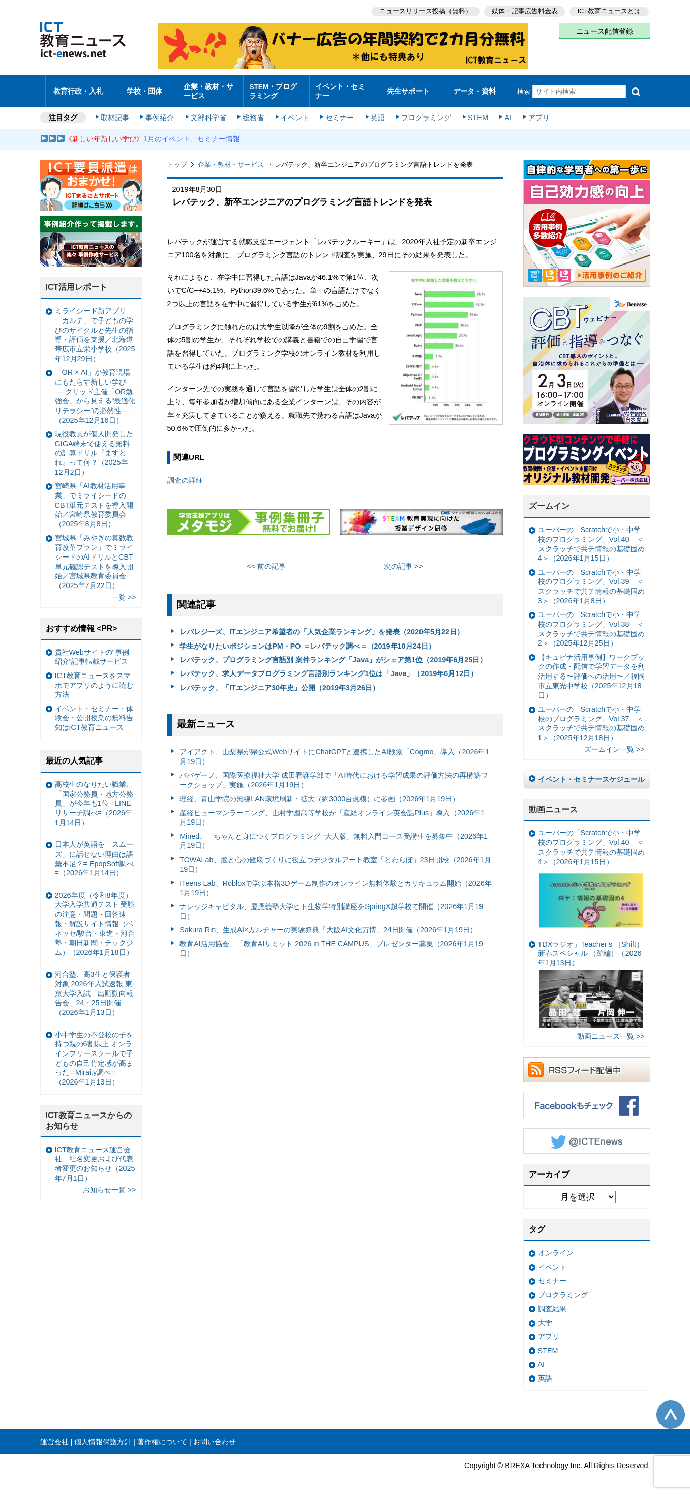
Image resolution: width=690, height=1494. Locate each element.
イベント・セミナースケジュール (591, 774)
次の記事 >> (403, 561)
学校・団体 (144, 89)
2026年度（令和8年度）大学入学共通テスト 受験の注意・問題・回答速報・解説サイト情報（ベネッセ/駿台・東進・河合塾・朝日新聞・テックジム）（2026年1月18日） (95, 918)
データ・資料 (474, 89)
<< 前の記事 (266, 561)
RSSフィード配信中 (586, 1064)
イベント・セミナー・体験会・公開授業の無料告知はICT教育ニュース (94, 712)
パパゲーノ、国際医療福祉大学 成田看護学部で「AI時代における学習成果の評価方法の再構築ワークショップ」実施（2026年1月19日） (333, 775)
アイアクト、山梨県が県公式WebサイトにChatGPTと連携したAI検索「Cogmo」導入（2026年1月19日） (334, 752)
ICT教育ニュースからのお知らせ (89, 1116)
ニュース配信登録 (604, 30)
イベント (294, 113)
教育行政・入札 (78, 89)
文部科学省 (209, 113)
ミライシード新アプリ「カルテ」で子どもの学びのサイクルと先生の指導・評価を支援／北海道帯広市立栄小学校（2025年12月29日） (95, 330)
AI (505, 113)
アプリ (535, 113)
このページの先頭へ (670, 1409)
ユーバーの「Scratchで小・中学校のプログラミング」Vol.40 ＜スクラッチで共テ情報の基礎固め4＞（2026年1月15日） (591, 539)
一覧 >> (123, 593)
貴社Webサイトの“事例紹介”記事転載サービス (92, 652)
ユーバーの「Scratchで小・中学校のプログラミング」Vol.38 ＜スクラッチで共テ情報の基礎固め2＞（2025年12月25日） (591, 624)
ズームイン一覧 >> (614, 745)
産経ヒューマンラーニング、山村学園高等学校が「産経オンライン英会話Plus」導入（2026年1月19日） (332, 813)
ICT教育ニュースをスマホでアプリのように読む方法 (94, 679)
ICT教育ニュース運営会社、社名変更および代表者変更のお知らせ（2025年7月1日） (95, 1158)
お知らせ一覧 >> (109, 1185)
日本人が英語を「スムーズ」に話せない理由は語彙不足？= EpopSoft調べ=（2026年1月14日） (94, 854)
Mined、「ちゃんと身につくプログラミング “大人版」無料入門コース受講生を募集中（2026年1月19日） (333, 836)
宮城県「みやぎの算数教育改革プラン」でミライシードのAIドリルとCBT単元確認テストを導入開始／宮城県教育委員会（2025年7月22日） (94, 557)
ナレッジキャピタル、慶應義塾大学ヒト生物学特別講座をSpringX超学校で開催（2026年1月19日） (331, 906)
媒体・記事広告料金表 (524, 10)
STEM (475, 113)
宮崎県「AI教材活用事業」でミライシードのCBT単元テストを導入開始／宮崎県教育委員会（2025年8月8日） (94, 500)
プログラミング (424, 113)
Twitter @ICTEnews (586, 1136)
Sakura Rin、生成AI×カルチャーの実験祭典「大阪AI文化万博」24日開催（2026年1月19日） (328, 925)
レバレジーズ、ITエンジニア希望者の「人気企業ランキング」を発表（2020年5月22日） (321, 627)
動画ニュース (553, 804)
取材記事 (116, 113)
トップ (177, 160)
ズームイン (549, 501)
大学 (545, 1318)
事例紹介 (160, 113)
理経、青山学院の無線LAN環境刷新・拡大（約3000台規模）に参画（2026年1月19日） (319, 794)
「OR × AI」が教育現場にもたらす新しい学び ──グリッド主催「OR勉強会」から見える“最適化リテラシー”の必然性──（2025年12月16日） (95, 392)
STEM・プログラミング (276, 88)
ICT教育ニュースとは (609, 10)
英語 (376, 113)
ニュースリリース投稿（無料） (424, 10)
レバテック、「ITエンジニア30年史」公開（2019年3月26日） (279, 683)
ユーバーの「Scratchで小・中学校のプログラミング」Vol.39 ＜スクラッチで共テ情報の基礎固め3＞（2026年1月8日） (591, 581)
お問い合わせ (214, 1436)
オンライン (556, 1248)
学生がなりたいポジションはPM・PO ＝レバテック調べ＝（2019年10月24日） (307, 641)
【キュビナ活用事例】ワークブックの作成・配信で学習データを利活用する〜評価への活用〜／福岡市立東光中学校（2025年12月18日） (591, 671)
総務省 (253, 113)
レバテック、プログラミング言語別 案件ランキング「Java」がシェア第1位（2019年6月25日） (333, 655)
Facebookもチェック (586, 1100)
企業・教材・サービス (207, 88)
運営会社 (54, 1436)
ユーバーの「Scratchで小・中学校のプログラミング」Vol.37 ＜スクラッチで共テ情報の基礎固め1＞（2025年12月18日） (591, 718)
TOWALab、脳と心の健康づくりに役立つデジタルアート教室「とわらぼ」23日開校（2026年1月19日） (335, 859)
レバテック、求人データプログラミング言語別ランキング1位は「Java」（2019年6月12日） (328, 669)
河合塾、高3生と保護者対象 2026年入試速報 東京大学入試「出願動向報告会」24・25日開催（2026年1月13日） (94, 988)
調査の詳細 (185, 475)
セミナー (339, 113)
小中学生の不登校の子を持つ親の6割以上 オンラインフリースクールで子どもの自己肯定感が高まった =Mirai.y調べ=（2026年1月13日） (94, 1053)
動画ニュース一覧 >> (611, 1032)
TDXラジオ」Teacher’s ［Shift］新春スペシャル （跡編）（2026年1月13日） (590, 978)
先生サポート (408, 89)
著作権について (162, 1436)
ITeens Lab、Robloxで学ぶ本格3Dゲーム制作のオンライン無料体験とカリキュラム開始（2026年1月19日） (335, 883)
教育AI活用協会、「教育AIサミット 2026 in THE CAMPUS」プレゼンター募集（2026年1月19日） (331, 944)
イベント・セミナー (339, 88)
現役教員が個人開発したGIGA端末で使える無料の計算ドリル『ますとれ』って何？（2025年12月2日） (94, 448)
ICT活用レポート (77, 282)
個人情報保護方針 (102, 1436)
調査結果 (552, 1304)
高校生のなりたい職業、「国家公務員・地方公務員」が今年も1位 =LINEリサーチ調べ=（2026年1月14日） (94, 798)
